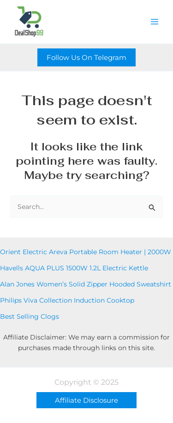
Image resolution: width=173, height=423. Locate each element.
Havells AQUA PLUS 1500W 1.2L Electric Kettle (74, 268)
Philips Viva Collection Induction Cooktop (67, 300)
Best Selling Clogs (29, 316)
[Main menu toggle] (154, 21)
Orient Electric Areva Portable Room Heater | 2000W (85, 252)
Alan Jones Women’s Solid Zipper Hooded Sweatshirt (85, 284)
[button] (86, 57)
